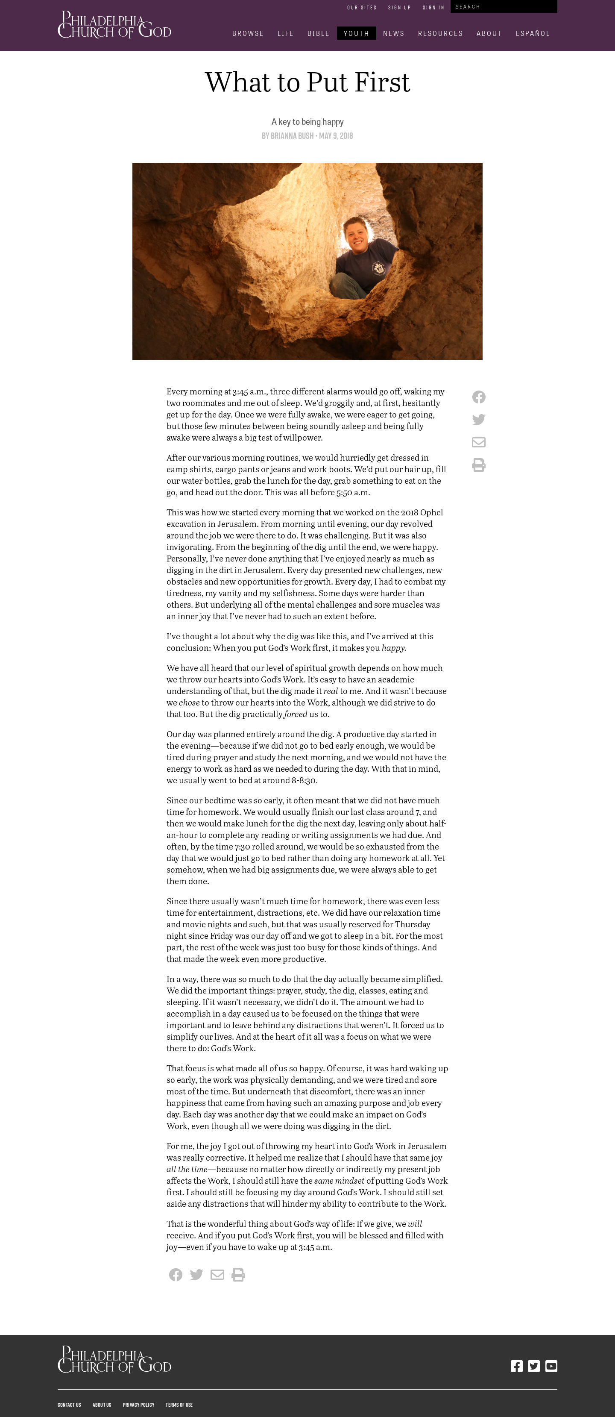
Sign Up (400, 7)
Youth (357, 33)
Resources (440, 33)
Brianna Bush (292, 135)
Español (533, 33)
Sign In (434, 7)
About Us (102, 1404)
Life (286, 33)
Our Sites (362, 7)
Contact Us (69, 1404)
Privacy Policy (138, 1404)
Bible (319, 33)
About (490, 33)
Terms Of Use (179, 1404)
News (394, 33)
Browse (248, 33)
